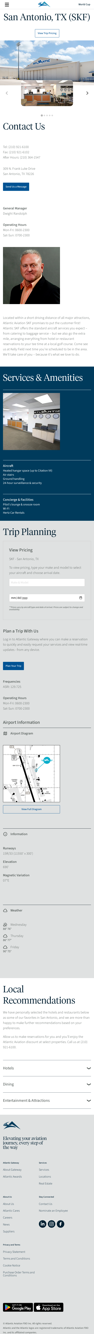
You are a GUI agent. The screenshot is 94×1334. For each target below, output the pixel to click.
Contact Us (45, 1203)
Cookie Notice (11, 1265)
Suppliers (8, 1231)
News (6, 1224)
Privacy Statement (14, 1251)
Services (44, 1169)
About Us (8, 1203)
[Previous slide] (7, 93)
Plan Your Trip (13, 666)
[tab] (42, 115)
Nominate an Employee (53, 1210)
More (7, 4)
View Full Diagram (31, 809)
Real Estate (45, 1183)
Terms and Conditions (16, 1258)
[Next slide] (87, 93)
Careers (7, 1217)
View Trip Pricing (47, 33)
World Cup (84, 4)
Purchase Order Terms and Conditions (19, 1274)
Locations (45, 1176)
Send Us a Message (16, 187)
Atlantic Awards (12, 1176)
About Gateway (12, 1169)
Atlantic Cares (11, 1210)
